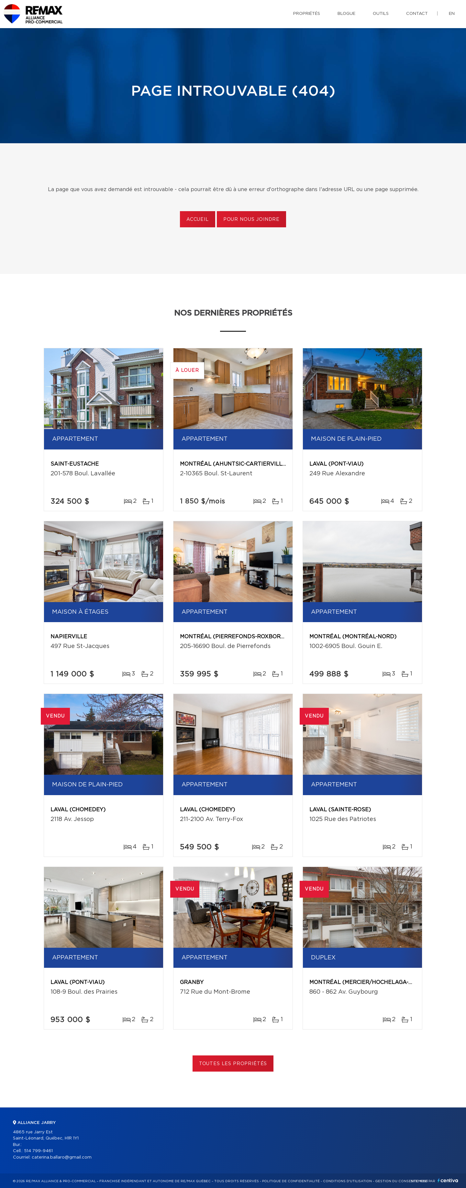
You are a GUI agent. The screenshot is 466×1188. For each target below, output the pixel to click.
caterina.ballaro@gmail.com (62, 1157)
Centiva (448, 1180)
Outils (381, 14)
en (452, 14)
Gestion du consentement (401, 1181)
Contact (417, 14)
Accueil (197, 219)
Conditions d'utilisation (347, 1181)
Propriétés (306, 14)
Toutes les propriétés (233, 1064)
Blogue (346, 14)
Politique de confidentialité (291, 1181)
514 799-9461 (38, 1151)
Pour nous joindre (251, 219)
